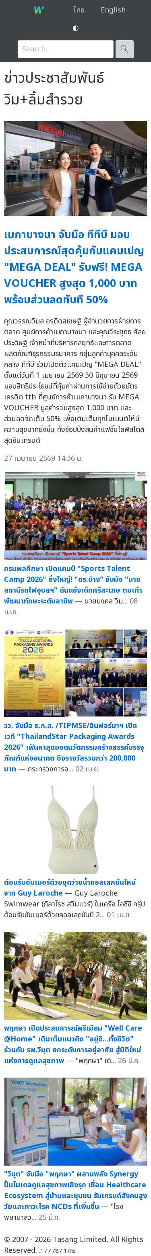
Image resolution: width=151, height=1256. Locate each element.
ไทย (79, 10)
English (113, 10)
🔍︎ (124, 49)
